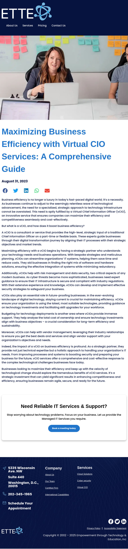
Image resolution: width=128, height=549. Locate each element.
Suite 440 (16, 477)
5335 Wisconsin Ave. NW (21, 470)
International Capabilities (57, 495)
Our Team (50, 481)
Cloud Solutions (84, 474)
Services (27, 25)
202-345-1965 (20, 494)
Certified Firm (51, 488)
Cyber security (84, 481)
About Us (12, 25)
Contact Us (59, 25)
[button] (5, 190)
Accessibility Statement (115, 528)
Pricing (42, 25)
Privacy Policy (93, 528)
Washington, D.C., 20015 (23, 485)
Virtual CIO (82, 487)
